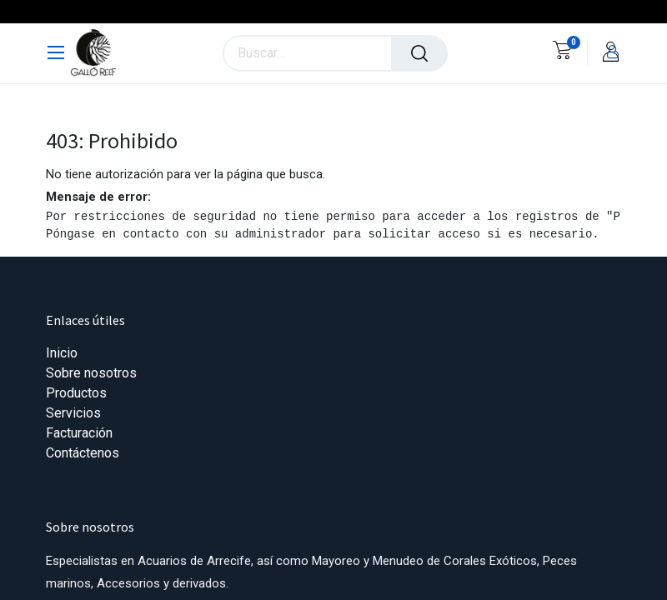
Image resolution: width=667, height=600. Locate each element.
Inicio (62, 353)
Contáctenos (82, 453)
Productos (76, 393)
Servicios (73, 413)
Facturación (79, 433)
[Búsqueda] (419, 53)
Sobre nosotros (91, 373)
